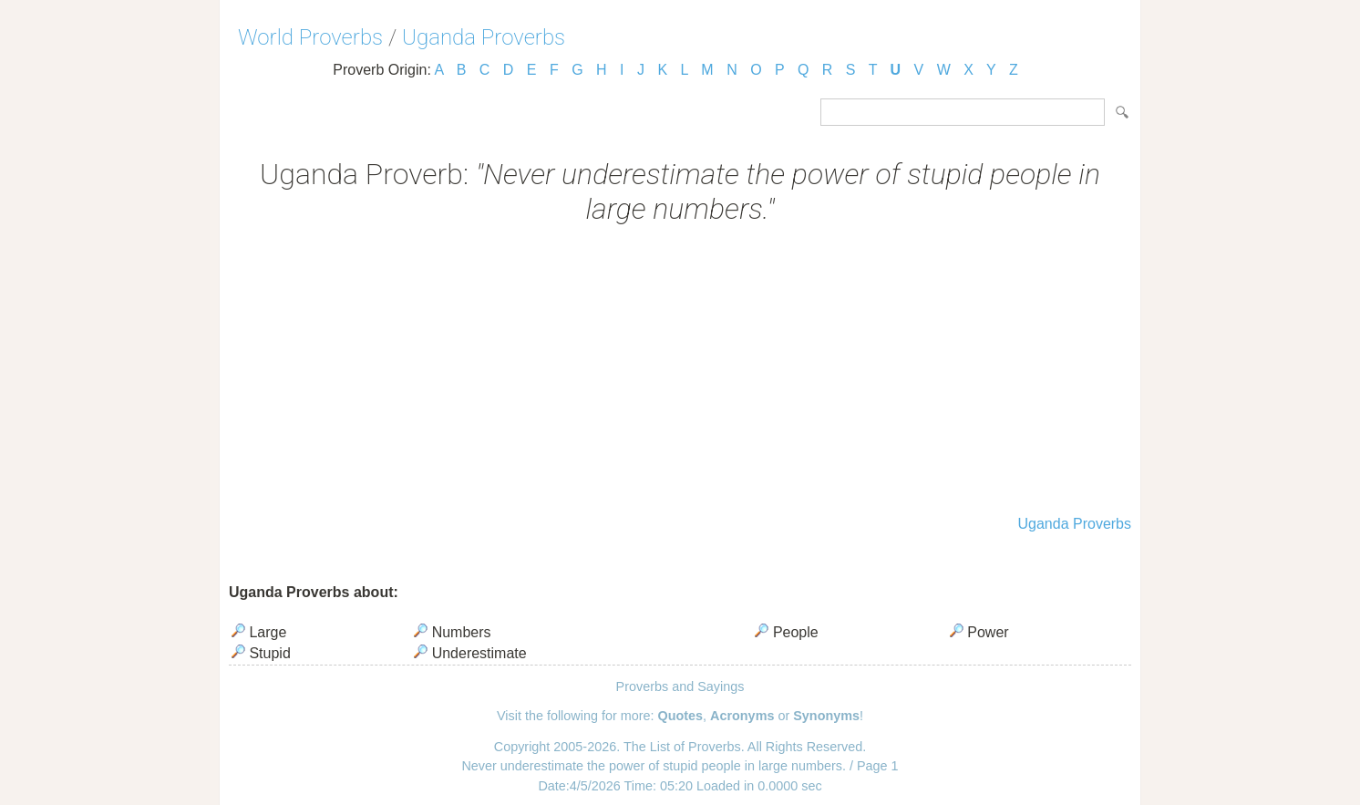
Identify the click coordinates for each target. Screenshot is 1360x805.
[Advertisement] (680, 372)
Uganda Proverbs (483, 37)
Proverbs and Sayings (680, 686)
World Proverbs (310, 37)
